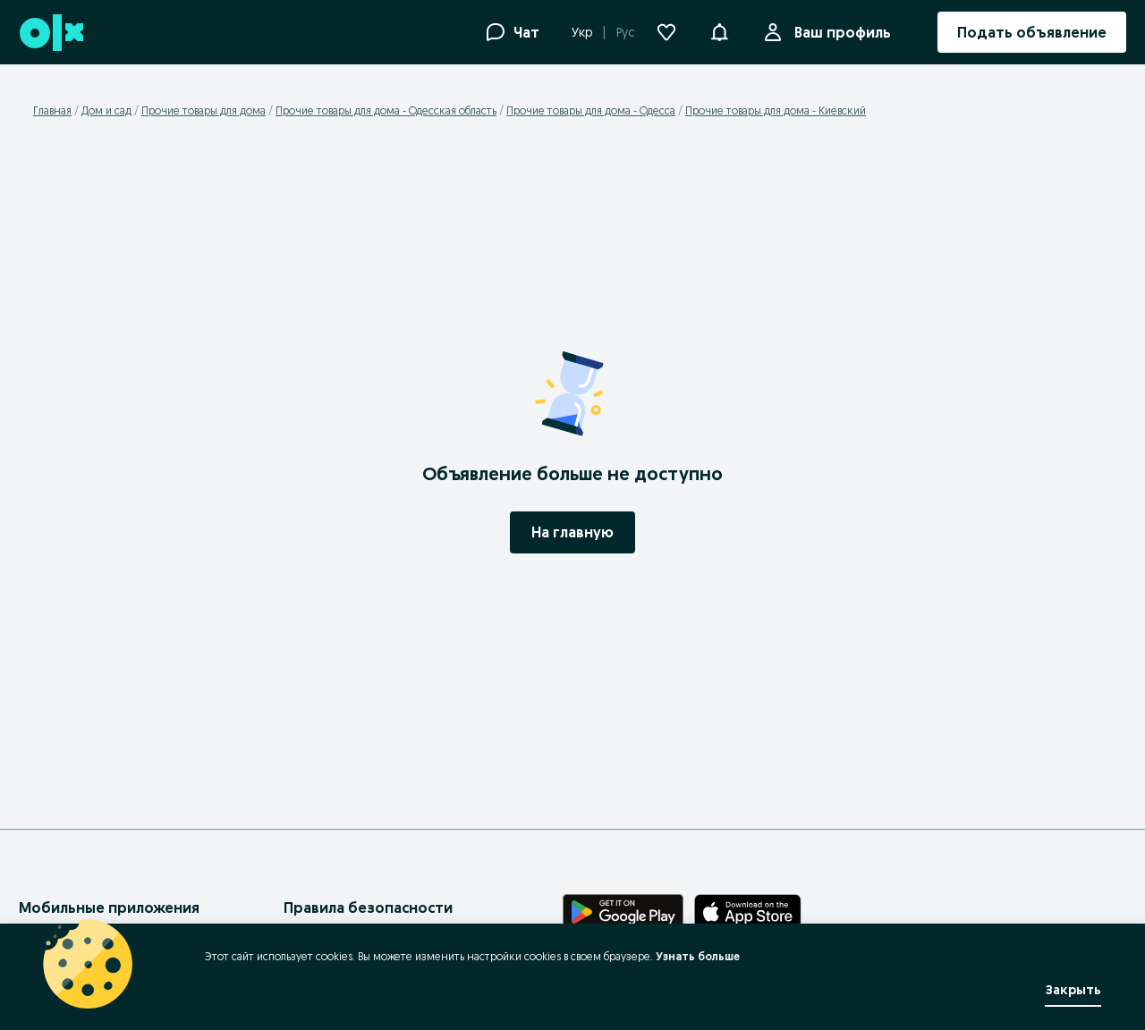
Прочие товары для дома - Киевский (775, 110)
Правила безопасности (368, 907)
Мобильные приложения (109, 907)
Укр (582, 32)
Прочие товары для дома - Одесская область (386, 110)
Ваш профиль (839, 32)
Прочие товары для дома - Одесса (590, 110)
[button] (719, 30)
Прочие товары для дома (203, 110)
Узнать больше (698, 956)
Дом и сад (106, 110)
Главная (52, 110)
